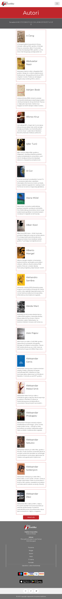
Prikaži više (31, 517)
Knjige (31, 550)
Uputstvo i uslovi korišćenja (31, 565)
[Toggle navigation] (57, 3)
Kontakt (31, 562)
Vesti (31, 556)
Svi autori (12, 22)
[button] (25, 591)
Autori (31, 553)
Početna (31, 547)
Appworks (30, 596)
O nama (31, 559)
